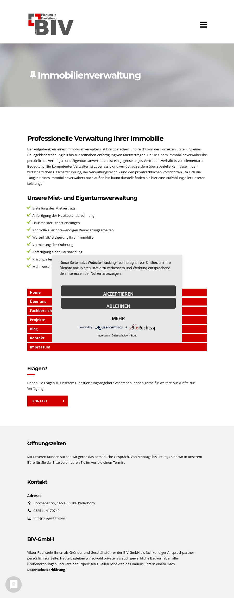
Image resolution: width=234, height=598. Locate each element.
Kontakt (40, 401)
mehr (118, 318)
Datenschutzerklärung (124, 335)
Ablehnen (118, 306)
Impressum (40, 347)
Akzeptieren (118, 293)
